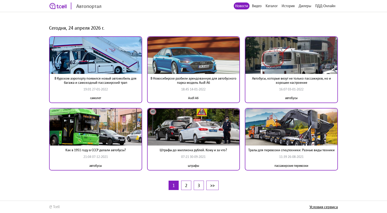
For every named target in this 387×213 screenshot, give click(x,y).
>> (212, 185)
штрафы (193, 166)
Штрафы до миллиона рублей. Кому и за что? (193, 150)
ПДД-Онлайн (325, 5)
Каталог (272, 5)
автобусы (291, 98)
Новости (241, 5)
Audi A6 (193, 98)
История (288, 5)
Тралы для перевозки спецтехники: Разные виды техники (291, 150)
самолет (95, 98)
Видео (257, 5)
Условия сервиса (324, 206)
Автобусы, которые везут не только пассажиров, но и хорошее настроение (291, 80)
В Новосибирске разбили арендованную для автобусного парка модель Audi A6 (193, 80)
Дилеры (305, 5)
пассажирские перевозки (291, 166)
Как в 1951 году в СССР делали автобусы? (95, 150)
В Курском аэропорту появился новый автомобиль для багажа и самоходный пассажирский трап (95, 80)
